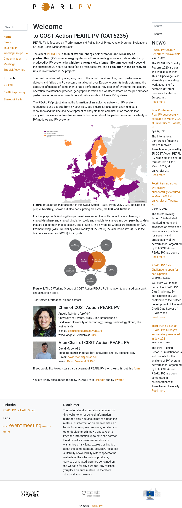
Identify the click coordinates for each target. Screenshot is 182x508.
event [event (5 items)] (15, 425)
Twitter (119, 380)
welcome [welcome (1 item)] (6, 432)
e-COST (9, 85)
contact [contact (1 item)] (6, 426)
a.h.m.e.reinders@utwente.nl (85, 330)
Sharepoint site (13, 99)
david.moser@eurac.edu (82, 357)
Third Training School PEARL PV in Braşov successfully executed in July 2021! (166, 332)
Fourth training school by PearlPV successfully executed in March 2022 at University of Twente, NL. (166, 194)
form (137, 368)
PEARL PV (54, 54)
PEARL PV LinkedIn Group (19, 410)
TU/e (93, 335)
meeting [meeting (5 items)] (32, 425)
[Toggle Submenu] (27, 48)
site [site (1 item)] (49, 426)
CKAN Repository (14, 92)
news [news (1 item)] (44, 426)
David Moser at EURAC (81, 361)
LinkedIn (100, 380)
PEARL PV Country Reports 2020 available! (166, 52)
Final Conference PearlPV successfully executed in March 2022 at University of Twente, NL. (166, 119)
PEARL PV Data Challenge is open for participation (165, 270)
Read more (164, 102)
